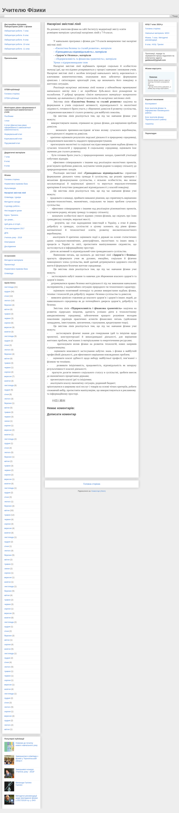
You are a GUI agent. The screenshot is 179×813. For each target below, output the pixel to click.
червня (7, 318)
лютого (7, 300)
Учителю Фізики (24, 10)
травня (7, 314)
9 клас (7, 166)
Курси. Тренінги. (11, 215)
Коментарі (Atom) (98, 491)
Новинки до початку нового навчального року (27, 744)
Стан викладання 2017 (14, 228)
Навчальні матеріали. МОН (157, 33)
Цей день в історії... (13, 224)
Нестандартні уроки (13, 211)
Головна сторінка (91, 484)
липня (7, 421)
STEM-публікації (11, 98)
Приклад (153, 77)
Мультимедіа (10, 188)
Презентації (9, 264)
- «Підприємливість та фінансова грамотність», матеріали (84, 58)
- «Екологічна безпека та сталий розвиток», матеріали (82, 48)
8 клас (7, 161)
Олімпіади (8, 273)
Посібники (8, 116)
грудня (7, 291)
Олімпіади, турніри (12, 197)
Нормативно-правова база (16, 184)
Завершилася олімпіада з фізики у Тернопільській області (27, 758)
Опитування (9, 242)
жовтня (7, 332)
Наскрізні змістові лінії (15, 193)
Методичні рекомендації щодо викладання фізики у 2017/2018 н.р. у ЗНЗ (27, 798)
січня (6, 296)
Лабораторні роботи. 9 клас (16, 40)
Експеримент (151, 104)
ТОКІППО (149, 124)
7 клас (7, 157)
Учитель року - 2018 (13, 237)
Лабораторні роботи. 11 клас (17, 49)
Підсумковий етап (12, 143)
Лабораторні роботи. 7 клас (16, 31)
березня (8, 305)
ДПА (6, 233)
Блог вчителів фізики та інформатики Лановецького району (157, 110)
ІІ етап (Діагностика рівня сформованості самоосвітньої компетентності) (17, 127)
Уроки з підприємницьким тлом (70, 62)
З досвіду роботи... (12, 206)
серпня (7, 323)
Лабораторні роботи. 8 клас (16, 35)
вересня (8, 327)
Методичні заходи (12, 202)
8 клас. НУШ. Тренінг (154, 44)
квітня (7, 309)
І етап (6, 121)
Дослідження (10, 246)
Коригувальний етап (13, 139)
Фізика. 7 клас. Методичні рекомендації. (156, 39)
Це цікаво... (9, 220)
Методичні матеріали (13, 260)
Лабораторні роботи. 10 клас (17, 44)
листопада (9, 287)
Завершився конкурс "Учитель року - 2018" (25, 770)
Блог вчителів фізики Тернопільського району (155, 118)
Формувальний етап (13, 134)
